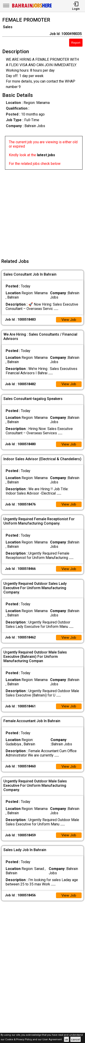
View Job (68, 320)
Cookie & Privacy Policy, (19, 1039)
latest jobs (46, 155)
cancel (75, 1039)
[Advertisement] (42, 212)
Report (75, 42)
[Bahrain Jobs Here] (32, 7)
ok (66, 1039)
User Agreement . (52, 1039)
